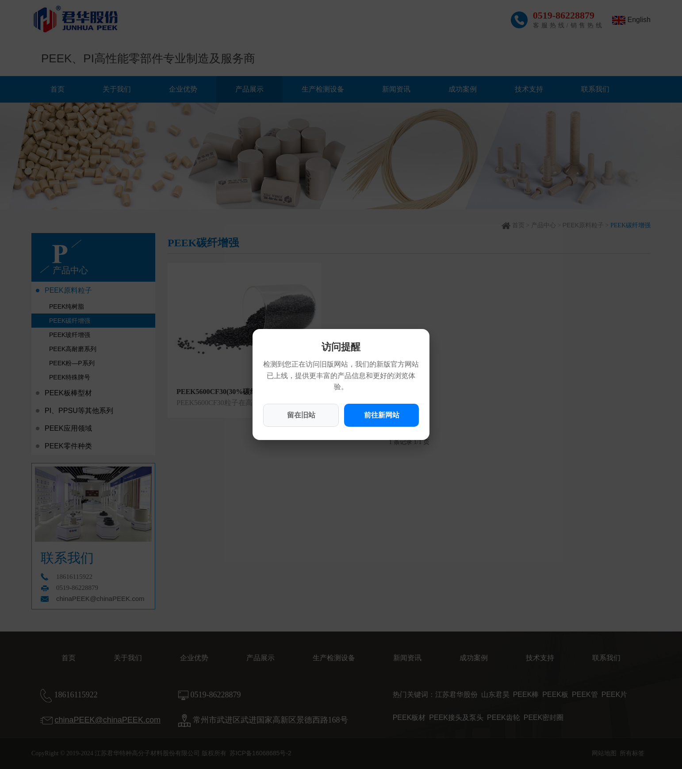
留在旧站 (301, 415)
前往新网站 (381, 415)
